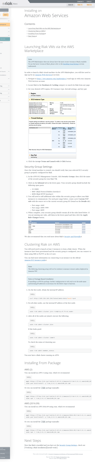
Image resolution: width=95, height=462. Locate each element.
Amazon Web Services (43, 75)
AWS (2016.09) (31, 403)
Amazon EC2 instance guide (34, 260)
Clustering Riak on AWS (36, 31)
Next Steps (32, 36)
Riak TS (80, 5)
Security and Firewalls (72, 237)
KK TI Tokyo (63, 458)
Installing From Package (36, 34)
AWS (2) (28, 369)
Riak (7, 14)
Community (80, 1)
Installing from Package (71, 64)
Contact (89, 1)
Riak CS (89, 5)
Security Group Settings (38, 166)
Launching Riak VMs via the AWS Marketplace (44, 28)
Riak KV (70, 5)
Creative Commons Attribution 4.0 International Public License (66, 454)
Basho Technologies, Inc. (63, 457)
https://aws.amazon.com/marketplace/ (52, 79)
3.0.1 (16, 15)
